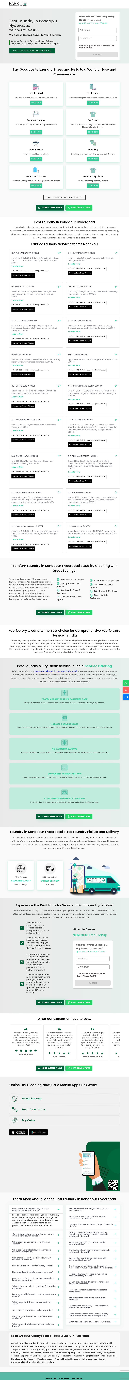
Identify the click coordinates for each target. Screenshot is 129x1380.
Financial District (108, 1356)
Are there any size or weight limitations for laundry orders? (93, 1209)
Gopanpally (26, 1356)
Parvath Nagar (18, 1343)
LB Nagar (26, 1346)
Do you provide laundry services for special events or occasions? (93, 1282)
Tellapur (15, 1356)
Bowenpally (36, 1352)
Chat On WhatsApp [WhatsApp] (78, 207)
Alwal (78, 1352)
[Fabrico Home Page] (17, 4)
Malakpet (95, 1356)
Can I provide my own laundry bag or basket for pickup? (93, 1225)
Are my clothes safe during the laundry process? (93, 1298)
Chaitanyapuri (104, 1343)
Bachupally (106, 1349)
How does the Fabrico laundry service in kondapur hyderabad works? (36, 1209)
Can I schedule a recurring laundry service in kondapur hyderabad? (93, 1251)
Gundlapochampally (64, 1352)
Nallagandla (110, 1352)
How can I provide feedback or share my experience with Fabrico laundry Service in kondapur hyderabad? (93, 1234)
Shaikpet (100, 1346)
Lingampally (53, 1356)
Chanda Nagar (58, 1349)
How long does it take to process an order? (36, 1272)
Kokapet (31, 1359)
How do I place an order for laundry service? (36, 1265)
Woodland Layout (45, 1359)
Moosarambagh (39, 1346)
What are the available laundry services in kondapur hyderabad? (36, 1250)
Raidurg (50, 1362)
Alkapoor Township (20, 1349)
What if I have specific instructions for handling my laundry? (36, 1287)
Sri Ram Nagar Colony (92, 1352)
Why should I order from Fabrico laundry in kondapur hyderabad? (36, 1258)
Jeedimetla (48, 1352)
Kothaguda (87, 1359)
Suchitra (26, 1352)
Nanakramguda (18, 1359)
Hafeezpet (84, 1349)
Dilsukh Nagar (82, 1356)
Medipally (45, 1343)
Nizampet (95, 1349)
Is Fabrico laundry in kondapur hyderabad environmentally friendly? (93, 1275)
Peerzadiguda (33, 1343)
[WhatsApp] (126, 683)
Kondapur (76, 1359)
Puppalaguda (88, 1346)
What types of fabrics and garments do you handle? (36, 1325)
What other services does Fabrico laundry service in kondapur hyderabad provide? (93, 1314)
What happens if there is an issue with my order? (36, 1303)
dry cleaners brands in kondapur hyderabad (56, 671)
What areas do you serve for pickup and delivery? (36, 1243)
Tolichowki (110, 1346)
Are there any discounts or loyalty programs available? (36, 1317)
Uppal (54, 1343)
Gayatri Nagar (90, 1343)
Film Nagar (36, 1349)
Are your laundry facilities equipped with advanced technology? (93, 1259)
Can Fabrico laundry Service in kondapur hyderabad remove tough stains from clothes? (93, 1267)
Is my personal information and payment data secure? (36, 1295)
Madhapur (28, 1362)
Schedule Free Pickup (50, 207)
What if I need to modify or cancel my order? (93, 1321)
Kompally (16, 1352)
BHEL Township (40, 1356)
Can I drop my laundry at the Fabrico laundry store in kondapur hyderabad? (36, 1235)
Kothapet (16, 1346)
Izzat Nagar (99, 1359)
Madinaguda (72, 1349)
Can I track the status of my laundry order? (36, 1309)
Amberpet (53, 1346)
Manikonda (64, 1346)
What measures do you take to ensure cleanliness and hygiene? (93, 1217)
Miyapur (46, 1349)
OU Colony (75, 1346)
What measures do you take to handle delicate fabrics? (93, 1243)
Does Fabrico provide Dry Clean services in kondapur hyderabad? (93, 1306)
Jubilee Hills (40, 1362)
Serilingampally (67, 1356)
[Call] (126, 690)
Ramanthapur (75, 1343)
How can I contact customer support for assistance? (93, 1290)
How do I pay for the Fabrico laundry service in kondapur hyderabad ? (36, 1279)
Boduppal (63, 1343)
